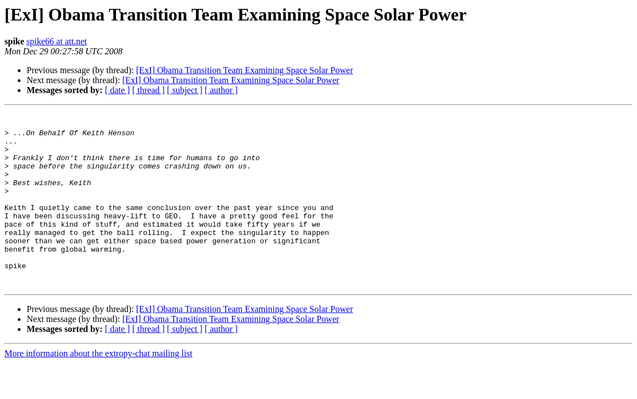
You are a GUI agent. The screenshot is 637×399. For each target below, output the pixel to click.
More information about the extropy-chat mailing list (98, 388)
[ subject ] (185, 90)
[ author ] (221, 90)
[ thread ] (148, 90)
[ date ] (117, 90)
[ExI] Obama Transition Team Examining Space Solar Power (244, 70)
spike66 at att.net (57, 41)
